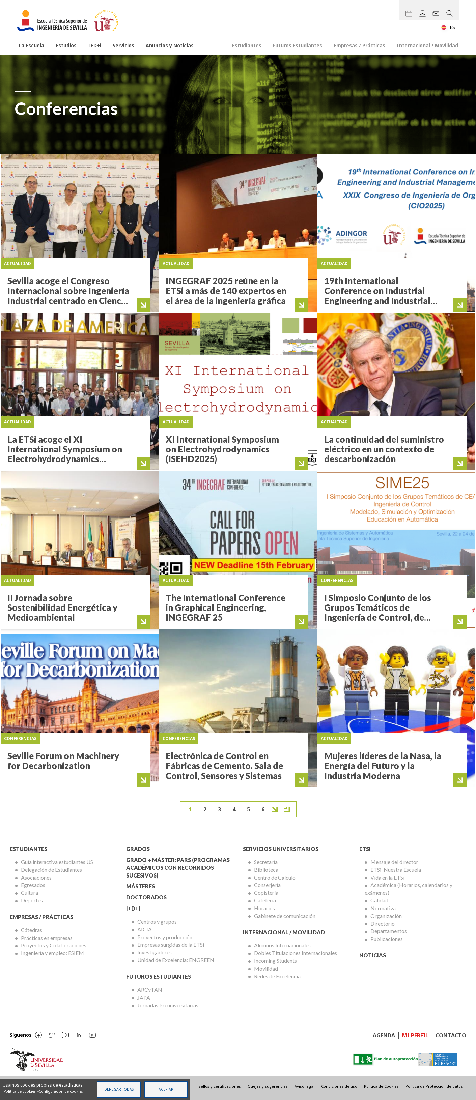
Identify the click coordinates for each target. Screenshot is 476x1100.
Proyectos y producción (164, 937)
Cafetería (265, 900)
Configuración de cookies (61, 1091)
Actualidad (17, 263)
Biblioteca (266, 869)
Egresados (33, 885)
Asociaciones (36, 877)
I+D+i (94, 45)
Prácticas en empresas (47, 937)
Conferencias (337, 580)
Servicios (123, 45)
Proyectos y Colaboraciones (53, 945)
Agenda (384, 1035)
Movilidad (266, 968)
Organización (386, 916)
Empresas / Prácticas (359, 45)
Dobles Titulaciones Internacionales (295, 953)
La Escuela (31, 45)
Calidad (379, 900)
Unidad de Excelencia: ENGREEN (175, 960)
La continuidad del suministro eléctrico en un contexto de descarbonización (384, 449)
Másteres (140, 886)
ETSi (365, 848)
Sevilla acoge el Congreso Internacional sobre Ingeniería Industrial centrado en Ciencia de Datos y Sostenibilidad (68, 295)
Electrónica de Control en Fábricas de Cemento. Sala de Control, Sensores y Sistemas (224, 765)
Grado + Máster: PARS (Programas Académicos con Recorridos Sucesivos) (178, 868)
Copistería (266, 892)
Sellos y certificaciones (219, 1086)
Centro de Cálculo (275, 877)
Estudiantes (246, 45)
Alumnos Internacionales (282, 945)
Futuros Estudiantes (297, 45)
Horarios (264, 908)
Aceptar (166, 1089)
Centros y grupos (157, 921)
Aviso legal (304, 1086)
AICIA (144, 929)
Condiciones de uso (339, 1086)
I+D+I (133, 908)
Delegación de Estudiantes (51, 869)
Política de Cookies (381, 1086)
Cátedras (31, 930)
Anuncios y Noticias (170, 45)
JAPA (143, 997)
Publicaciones (386, 938)
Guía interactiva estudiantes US (57, 862)
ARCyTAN (149, 989)
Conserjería (267, 885)
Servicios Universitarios (280, 848)
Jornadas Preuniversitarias (167, 1005)
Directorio (382, 923)
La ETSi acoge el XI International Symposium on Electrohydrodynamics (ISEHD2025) (64, 454)
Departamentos (388, 931)
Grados (138, 848)
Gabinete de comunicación (284, 916)
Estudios (66, 45)
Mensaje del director (394, 862)
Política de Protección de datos (434, 1086)
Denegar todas (119, 1089)
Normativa (383, 908)
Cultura (29, 892)
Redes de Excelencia (277, 976)
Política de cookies (19, 1091)
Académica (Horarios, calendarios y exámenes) (408, 889)
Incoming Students (275, 960)
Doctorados (146, 897)
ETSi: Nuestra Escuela (395, 869)
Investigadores (154, 952)
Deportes (32, 900)
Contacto (451, 1035)
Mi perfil (415, 1035)
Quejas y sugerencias (268, 1086)
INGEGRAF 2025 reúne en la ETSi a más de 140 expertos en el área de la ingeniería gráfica (226, 290)
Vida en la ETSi (387, 877)
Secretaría (266, 862)
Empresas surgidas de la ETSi (170, 944)
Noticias (372, 955)
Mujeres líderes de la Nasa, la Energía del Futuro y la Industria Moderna (382, 765)
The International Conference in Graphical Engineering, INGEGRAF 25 (225, 607)
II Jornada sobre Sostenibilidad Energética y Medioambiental (62, 607)
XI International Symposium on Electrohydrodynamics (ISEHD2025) (222, 449)
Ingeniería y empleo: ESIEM (52, 953)
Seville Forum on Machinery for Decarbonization (63, 760)
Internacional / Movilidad (427, 45)
